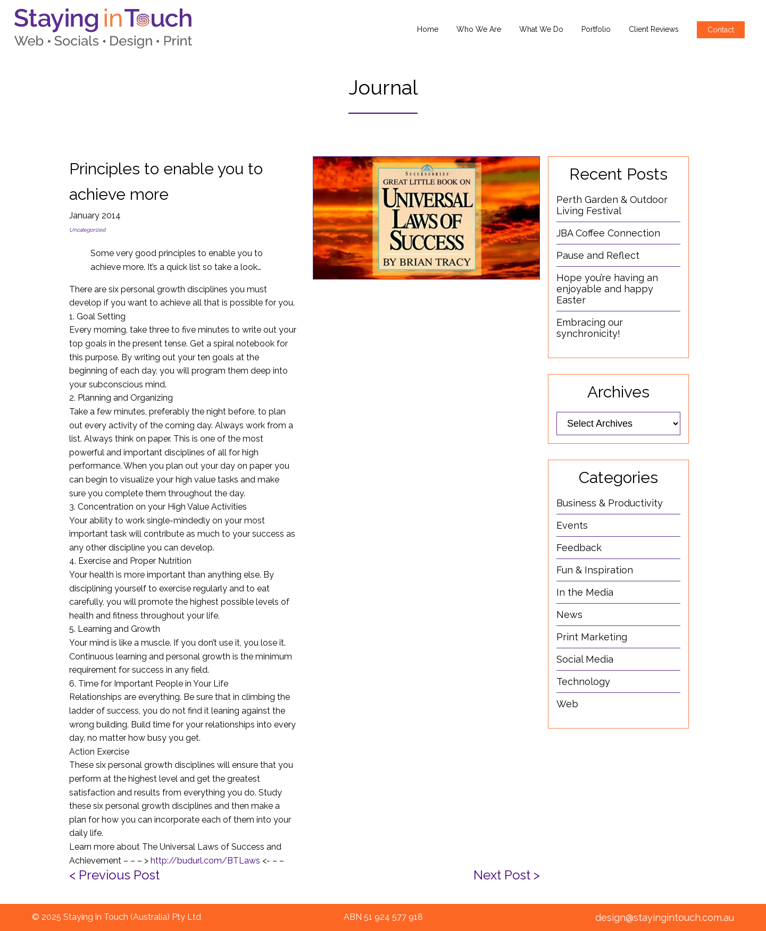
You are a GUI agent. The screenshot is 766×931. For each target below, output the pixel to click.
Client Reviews (654, 29)
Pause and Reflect (597, 255)
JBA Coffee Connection (608, 233)
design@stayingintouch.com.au (664, 917)
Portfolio (596, 29)
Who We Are (478, 29)
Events (572, 525)
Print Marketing (591, 636)
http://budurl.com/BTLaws (205, 861)
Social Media (584, 659)
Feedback (579, 547)
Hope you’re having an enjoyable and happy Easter (607, 289)
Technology (583, 681)
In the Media (584, 592)
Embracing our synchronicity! (589, 328)
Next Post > (506, 875)
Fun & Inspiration (594, 569)
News (569, 614)
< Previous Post (114, 875)
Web (567, 703)
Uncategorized (87, 230)
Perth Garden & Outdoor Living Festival (612, 205)
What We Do (541, 29)
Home (427, 29)
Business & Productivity (609, 503)
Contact (720, 30)
